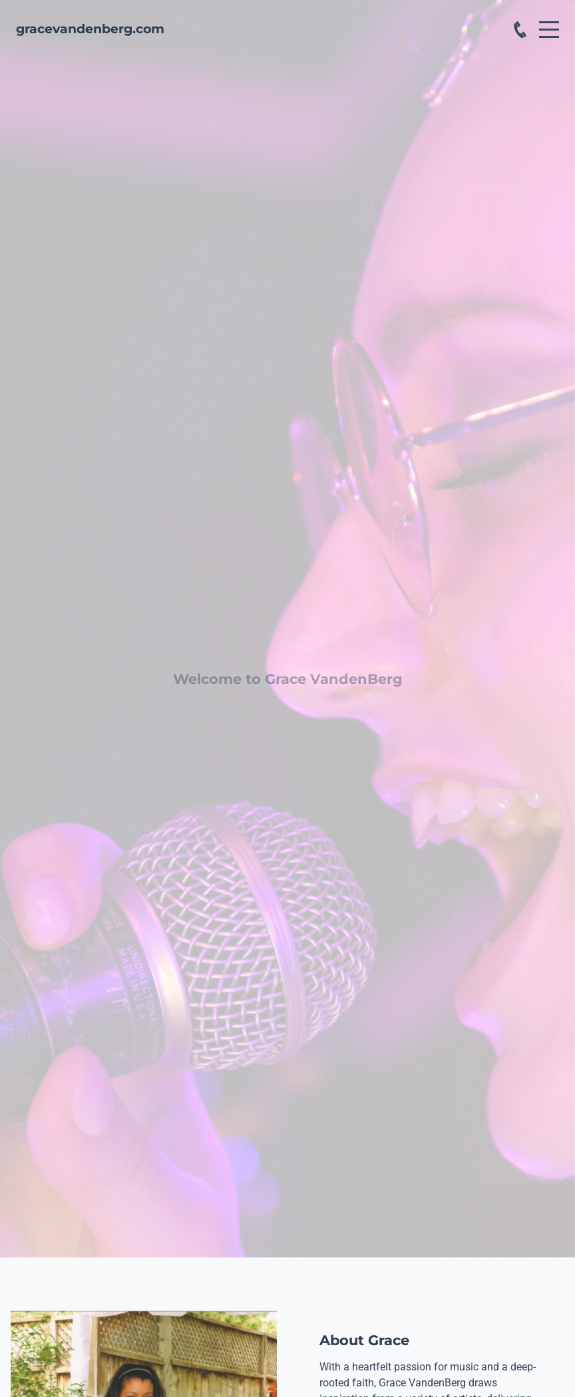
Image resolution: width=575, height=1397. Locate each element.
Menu (549, 22)
